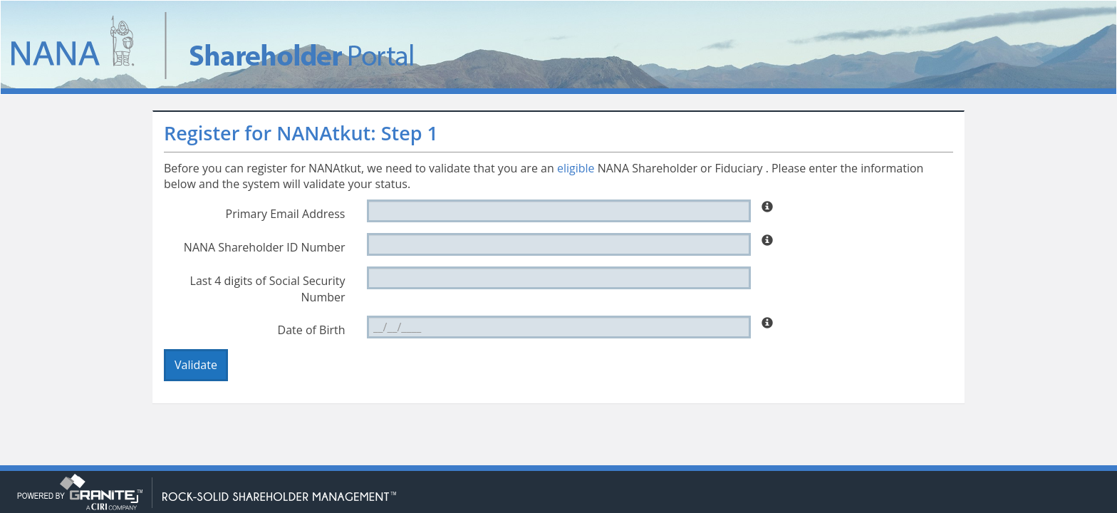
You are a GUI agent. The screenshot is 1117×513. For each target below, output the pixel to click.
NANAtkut (260, 45)
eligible (576, 168)
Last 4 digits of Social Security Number (268, 288)
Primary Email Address (286, 214)
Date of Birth (312, 330)
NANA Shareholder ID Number (265, 247)
